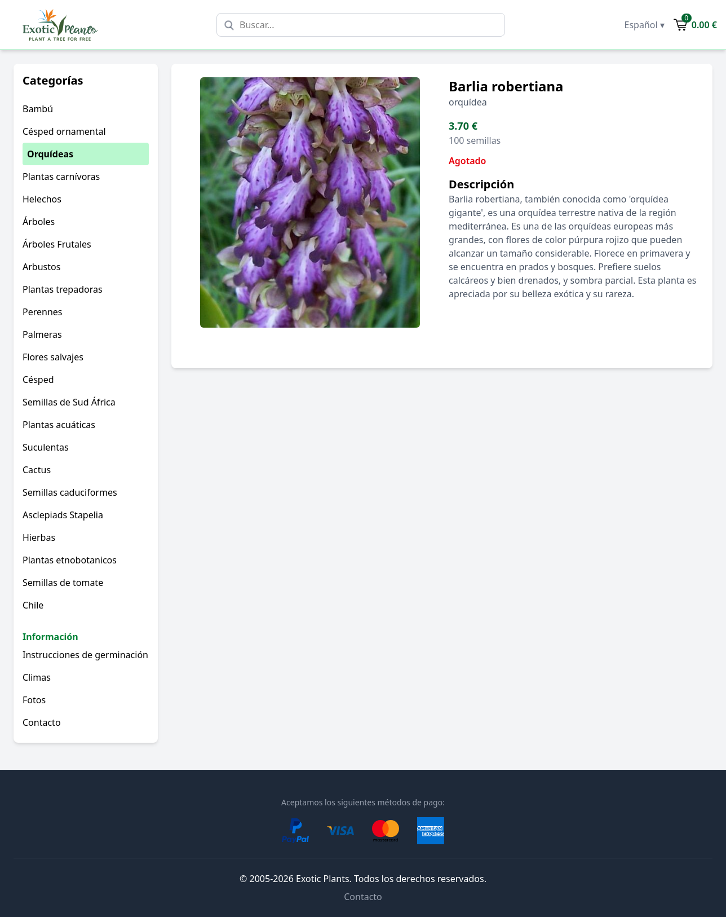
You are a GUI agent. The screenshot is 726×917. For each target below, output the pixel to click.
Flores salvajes (53, 357)
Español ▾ (645, 25)
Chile (33, 605)
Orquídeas (50, 154)
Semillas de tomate (63, 582)
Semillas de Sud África (69, 402)
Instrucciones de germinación (85, 655)
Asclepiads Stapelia (63, 515)
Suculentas (46, 447)
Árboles (39, 221)
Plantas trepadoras (63, 289)
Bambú (38, 109)
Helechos (42, 199)
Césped (38, 379)
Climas (37, 677)
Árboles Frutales (57, 244)
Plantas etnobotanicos (70, 560)
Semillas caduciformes (70, 492)
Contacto (42, 722)
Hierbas (39, 537)
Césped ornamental (64, 131)
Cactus (37, 470)
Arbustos (41, 267)
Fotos (34, 700)
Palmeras (42, 334)
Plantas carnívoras (61, 176)
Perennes (42, 312)
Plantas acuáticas (59, 424)
